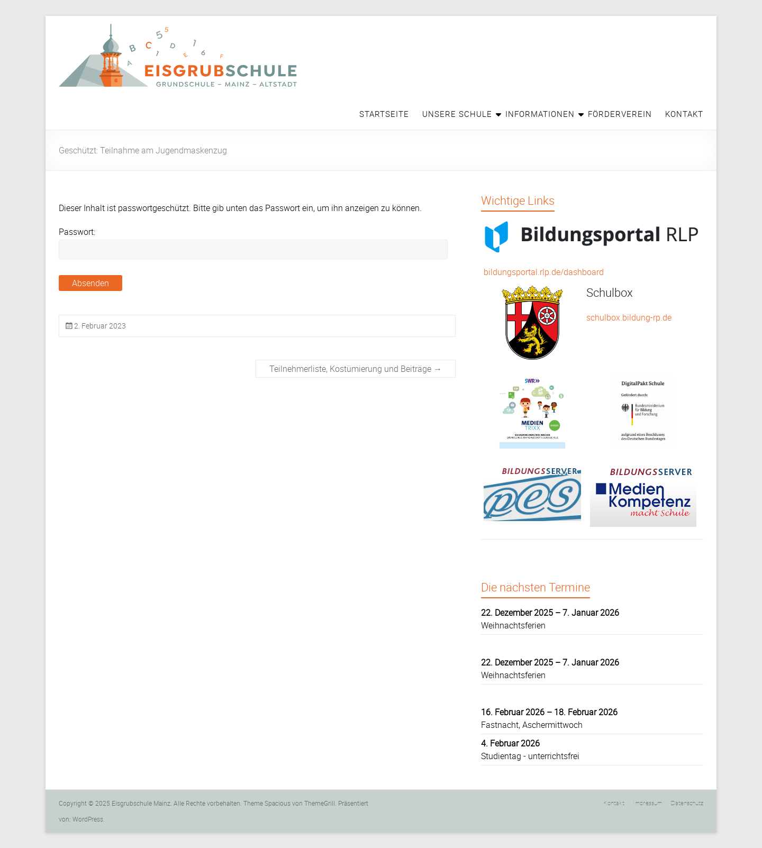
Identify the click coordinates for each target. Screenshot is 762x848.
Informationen (540, 113)
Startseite (384, 113)
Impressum (647, 802)
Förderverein (620, 113)
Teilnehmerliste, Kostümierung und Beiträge (355, 369)
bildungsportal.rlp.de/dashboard (544, 272)
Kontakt (684, 113)
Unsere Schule (457, 113)
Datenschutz (686, 802)
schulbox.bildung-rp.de (629, 317)
